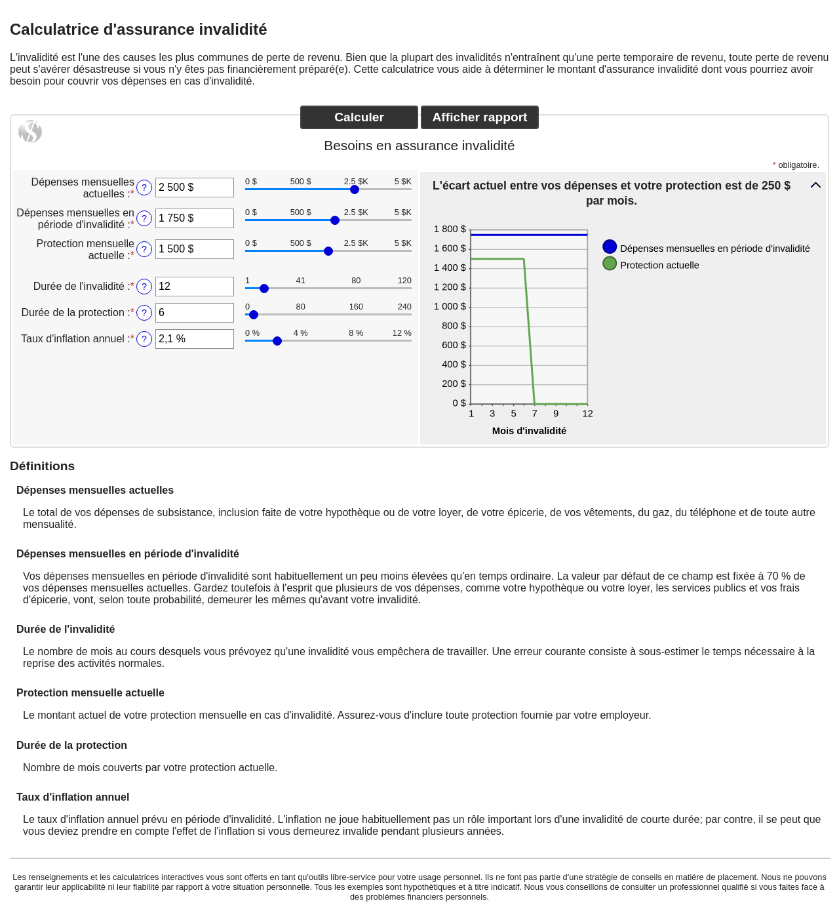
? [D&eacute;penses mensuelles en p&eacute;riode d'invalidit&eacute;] (144, 218)
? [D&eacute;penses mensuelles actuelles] (144, 187)
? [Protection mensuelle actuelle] (144, 249)
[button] (623, 192)
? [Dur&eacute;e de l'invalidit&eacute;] (144, 286)
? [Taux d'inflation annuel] (144, 339)
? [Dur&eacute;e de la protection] (144, 313)
